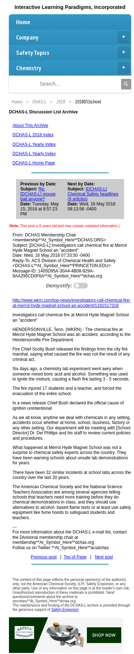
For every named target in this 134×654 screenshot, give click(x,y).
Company (73, 37)
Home (23, 22)
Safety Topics (73, 52)
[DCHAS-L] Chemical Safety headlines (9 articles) (93, 194)
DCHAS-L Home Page (34, 162)
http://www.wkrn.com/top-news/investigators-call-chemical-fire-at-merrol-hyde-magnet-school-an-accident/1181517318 (72, 303)
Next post (104, 557)
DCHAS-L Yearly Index (34, 144)
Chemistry (73, 68)
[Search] (126, 84)
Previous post (44, 557)
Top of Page (75, 557)
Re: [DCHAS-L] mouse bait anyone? (38, 194)
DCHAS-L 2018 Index (33, 134)
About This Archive (30, 125)
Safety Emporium (65, 610)
